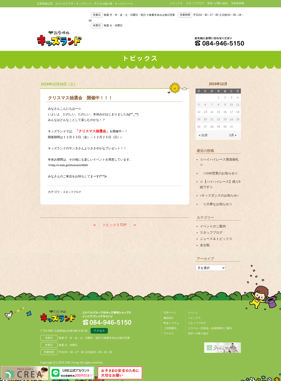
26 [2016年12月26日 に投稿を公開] (198, 125)
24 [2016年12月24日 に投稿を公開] (231, 118)
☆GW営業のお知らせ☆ (217, 165)
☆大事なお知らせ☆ (215, 195)
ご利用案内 (169, 317)
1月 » (233, 133)
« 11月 (203, 133)
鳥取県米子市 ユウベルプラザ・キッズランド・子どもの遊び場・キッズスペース (59, 38)
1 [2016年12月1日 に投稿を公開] (218, 97)
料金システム (171, 311)
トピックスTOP (114, 224)
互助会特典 (237, 3)
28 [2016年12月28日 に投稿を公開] (211, 125)
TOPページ (169, 301)
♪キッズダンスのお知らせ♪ (218, 187)
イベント (193, 301)
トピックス (176, 3)
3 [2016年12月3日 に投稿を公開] (231, 97)
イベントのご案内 (212, 216)
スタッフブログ (195, 3)
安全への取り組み (217, 3)
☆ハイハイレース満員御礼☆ (219, 157)
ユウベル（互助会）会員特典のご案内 (210, 317)
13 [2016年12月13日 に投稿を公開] (205, 111)
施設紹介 (168, 306)
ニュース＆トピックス (215, 228)
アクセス (99, 320)
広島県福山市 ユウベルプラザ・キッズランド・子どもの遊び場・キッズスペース (62, 306)
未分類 (204, 234)
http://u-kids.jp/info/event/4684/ (72, 165)
